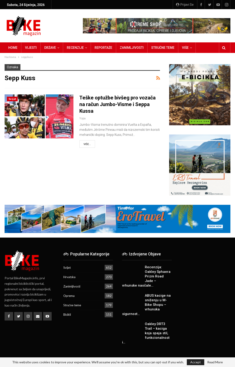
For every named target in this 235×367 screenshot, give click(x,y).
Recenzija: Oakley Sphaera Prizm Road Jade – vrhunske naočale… (146, 276)
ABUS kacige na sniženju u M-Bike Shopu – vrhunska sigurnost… (146, 304)
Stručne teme (162, 47)
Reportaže (103, 47)
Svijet (12, 99)
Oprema (69, 296)
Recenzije (75, 47)
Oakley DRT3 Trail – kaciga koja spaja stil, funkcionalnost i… (146, 333)
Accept (195, 362)
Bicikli (67, 314)
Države (50, 47)
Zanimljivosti (132, 47)
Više (185, 47)
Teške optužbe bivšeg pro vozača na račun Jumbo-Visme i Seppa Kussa (117, 104)
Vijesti (31, 47)
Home (12, 47)
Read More (215, 362)
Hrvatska (69, 277)
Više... (87, 144)
